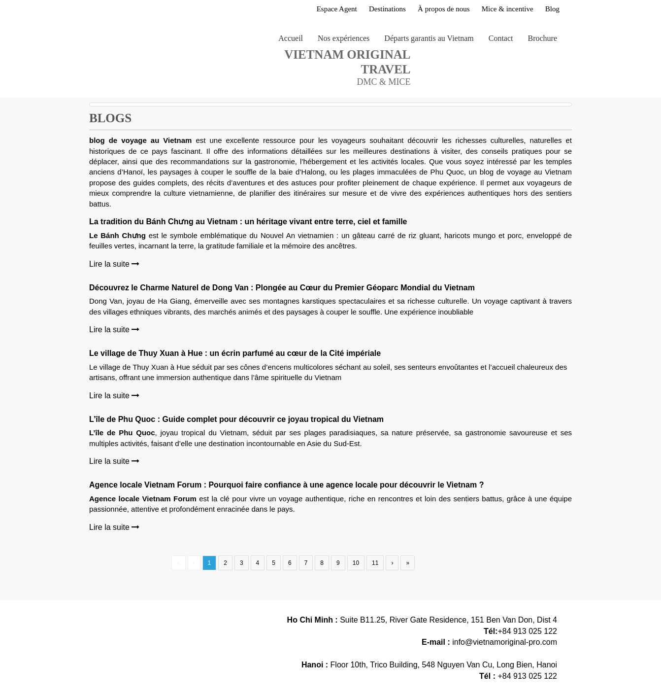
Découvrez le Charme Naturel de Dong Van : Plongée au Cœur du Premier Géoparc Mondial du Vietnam (282, 287)
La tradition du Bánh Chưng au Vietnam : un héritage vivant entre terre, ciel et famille (248, 221)
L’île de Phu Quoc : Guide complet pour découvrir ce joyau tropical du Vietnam (236, 419)
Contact (501, 38)
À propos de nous (443, 9)
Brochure (542, 38)
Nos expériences (343, 38)
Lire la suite (114, 264)
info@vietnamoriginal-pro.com (504, 642)
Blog (552, 9)
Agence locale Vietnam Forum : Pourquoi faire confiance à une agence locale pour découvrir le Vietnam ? (286, 485)
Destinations (387, 9)
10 (356, 562)
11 (375, 562)
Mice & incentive (507, 9)
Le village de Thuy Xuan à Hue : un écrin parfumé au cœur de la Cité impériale (235, 353)
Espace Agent (337, 9)
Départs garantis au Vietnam (428, 38)
